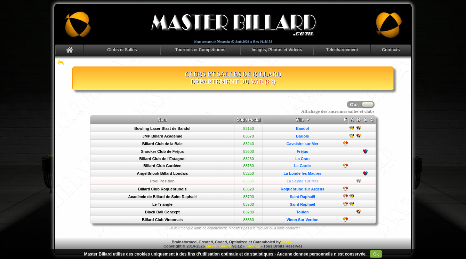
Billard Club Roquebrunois (162, 189)
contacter (293, 228)
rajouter (262, 228)
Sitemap (252, 246)
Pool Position (162, 181)
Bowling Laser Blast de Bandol (162, 128)
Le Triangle (162, 204)
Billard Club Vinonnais (162, 220)
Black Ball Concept (162, 212)
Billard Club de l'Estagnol (162, 159)
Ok (376, 254)
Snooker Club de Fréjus (162, 151)
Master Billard (218, 246)
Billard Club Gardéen (162, 166)
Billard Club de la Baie (162, 144)
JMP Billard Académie (162, 136)
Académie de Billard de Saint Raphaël (162, 197)
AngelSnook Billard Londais (162, 173)
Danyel (288, 242)
